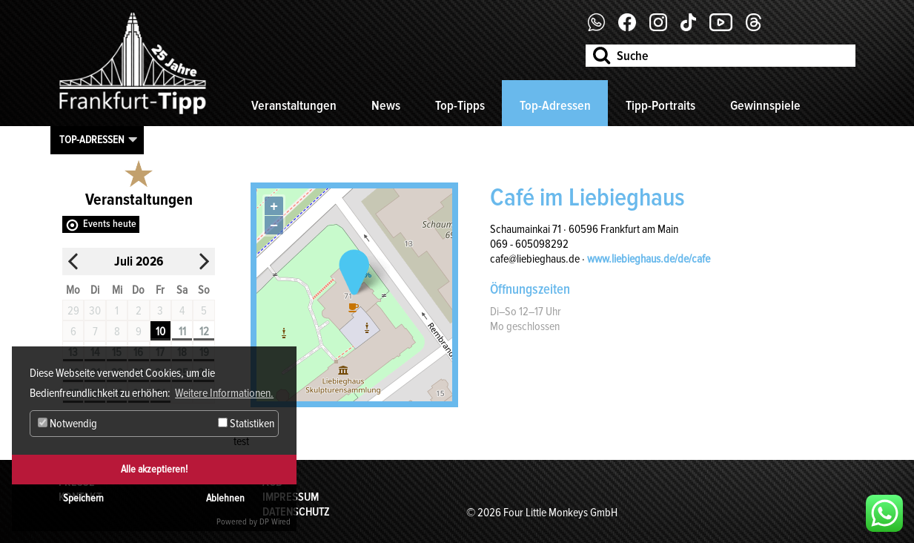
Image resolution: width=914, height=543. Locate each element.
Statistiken (246, 423)
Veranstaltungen (294, 105)
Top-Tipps (460, 105)
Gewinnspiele (765, 105)
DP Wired (275, 521)
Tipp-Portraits (660, 105)
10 (160, 331)
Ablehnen (225, 498)
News (385, 105)
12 (204, 331)
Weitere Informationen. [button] (224, 393)
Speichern (83, 498)
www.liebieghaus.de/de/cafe (648, 258)
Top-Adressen (555, 105)
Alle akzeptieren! (154, 469)
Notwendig (67, 423)
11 (182, 331)
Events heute (109, 223)
